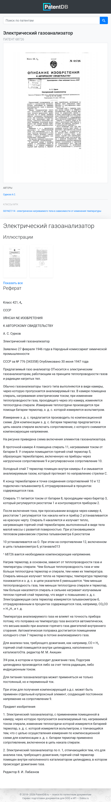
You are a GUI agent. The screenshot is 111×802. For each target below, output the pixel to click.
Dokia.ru (84, 798)
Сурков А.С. (9, 194)
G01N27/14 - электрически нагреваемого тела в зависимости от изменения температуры (52, 211)
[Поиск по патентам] (51, 20)
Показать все (13, 283)
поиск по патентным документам (71, 794)
